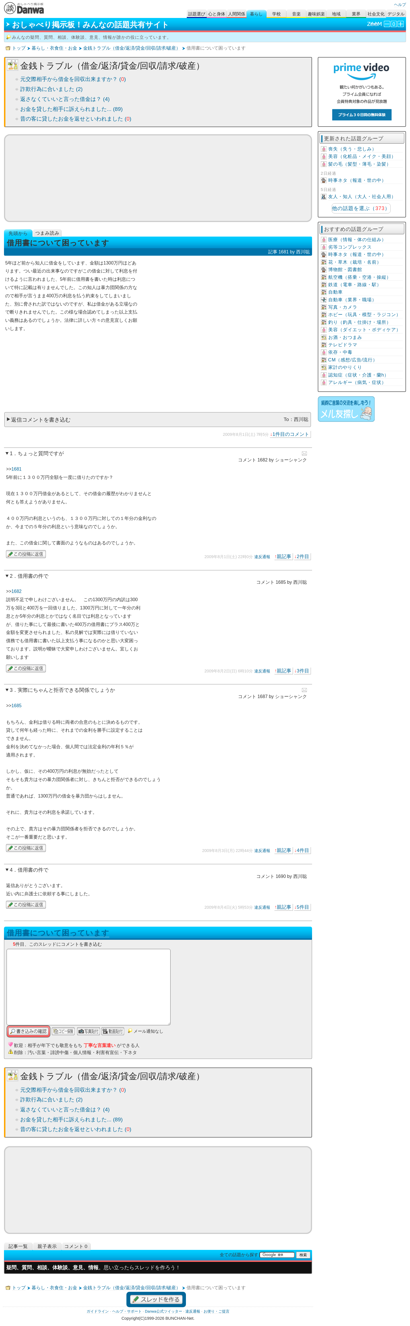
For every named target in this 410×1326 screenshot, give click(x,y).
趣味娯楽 (316, 13)
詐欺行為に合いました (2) (51, 89)
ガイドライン (98, 1311)
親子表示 (47, 1246)
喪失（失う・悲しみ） (352, 149)
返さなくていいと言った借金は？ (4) (65, 99)
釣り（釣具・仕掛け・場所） (359, 322)
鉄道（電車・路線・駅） (355, 284)
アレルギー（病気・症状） (357, 382)
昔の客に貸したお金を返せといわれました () (75, 119)
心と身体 (216, 13)
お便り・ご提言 (216, 1311)
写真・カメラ (342, 307)
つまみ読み (47, 233)
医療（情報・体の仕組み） (357, 239)
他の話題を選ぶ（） (361, 208)
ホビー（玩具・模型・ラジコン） (364, 314)
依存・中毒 (340, 352)
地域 (336, 13)
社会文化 (376, 13)
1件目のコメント (290, 434)
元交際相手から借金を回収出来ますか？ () (73, 79)
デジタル (396, 13)
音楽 (296, 13)
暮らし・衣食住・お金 (54, 48)
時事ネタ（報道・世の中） (357, 180)
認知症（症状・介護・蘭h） (358, 375)
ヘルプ (400, 4)
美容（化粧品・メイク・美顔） (362, 156)
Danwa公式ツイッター (163, 1311)
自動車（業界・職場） (352, 299)
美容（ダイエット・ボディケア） (364, 329)
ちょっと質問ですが (41, 453)
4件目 (303, 850)
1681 (16, 469)
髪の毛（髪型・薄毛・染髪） (359, 164)
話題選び (196, 13)
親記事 (284, 556)
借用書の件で (33, 576)
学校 (276, 13)
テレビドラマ (342, 344)
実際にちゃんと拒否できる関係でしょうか (66, 690)
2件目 (303, 556)
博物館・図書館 (345, 269)
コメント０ (76, 1246)
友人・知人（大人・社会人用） (362, 196)
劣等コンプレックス (350, 247)
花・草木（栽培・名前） (355, 262)
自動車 (335, 292)
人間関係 (236, 13)
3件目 (303, 671)
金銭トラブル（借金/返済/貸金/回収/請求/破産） (132, 48)
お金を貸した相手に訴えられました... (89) (71, 109)
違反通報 (262, 556)
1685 (16, 705)
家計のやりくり (345, 367)
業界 (356, 13)
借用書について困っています (58, 933)
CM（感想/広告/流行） (353, 359)
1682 (16, 591)
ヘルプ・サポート (127, 1311)
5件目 (303, 907)
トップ (19, 48)
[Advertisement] (158, 178)
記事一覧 (18, 1246)
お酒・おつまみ (345, 337)
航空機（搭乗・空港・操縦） (359, 277)
